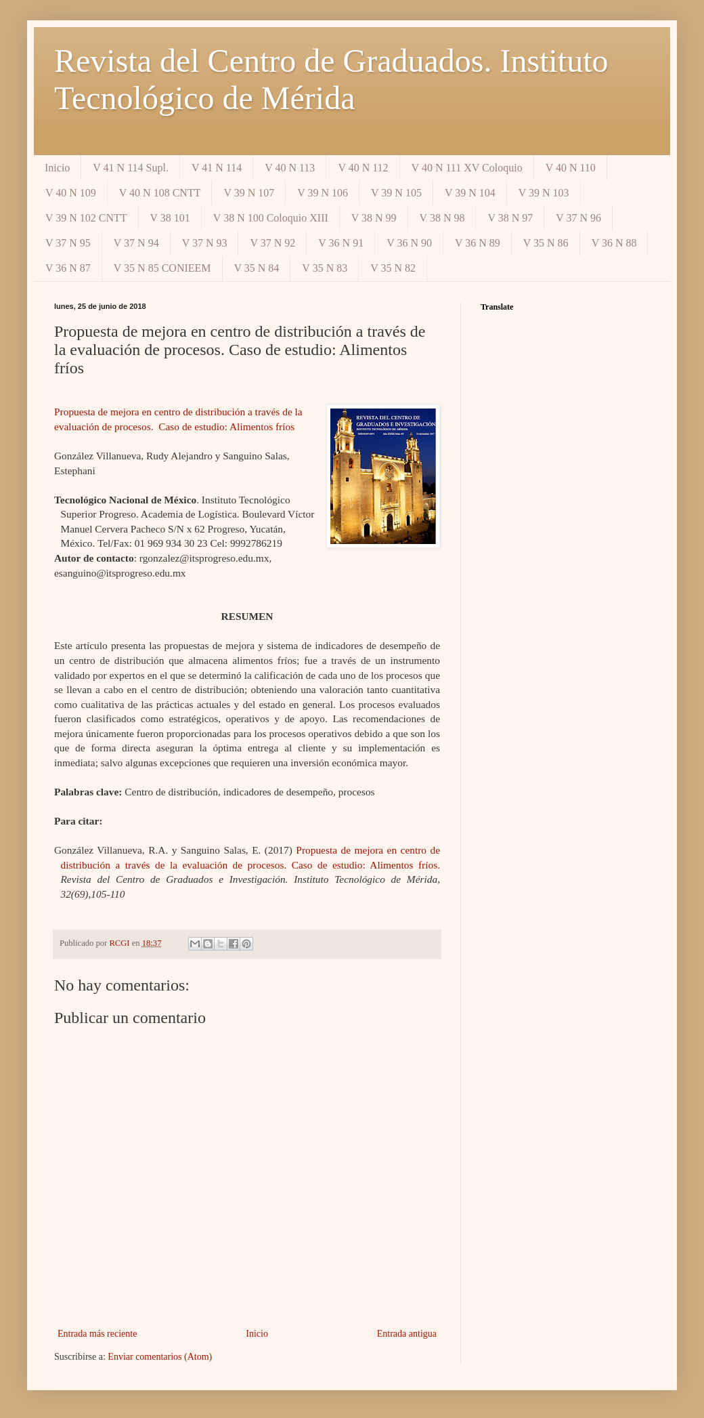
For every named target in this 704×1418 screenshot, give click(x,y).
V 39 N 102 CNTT (86, 218)
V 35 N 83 (324, 268)
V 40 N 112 (363, 167)
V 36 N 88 (614, 243)
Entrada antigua (407, 1334)
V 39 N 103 (544, 193)
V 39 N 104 (470, 193)
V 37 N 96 (578, 218)
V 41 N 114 (217, 167)
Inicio (57, 167)
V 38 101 (170, 218)
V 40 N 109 (70, 193)
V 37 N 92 (272, 243)
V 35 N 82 (393, 268)
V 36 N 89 (477, 243)
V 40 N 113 (290, 167)
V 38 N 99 (374, 218)
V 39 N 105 (396, 193)
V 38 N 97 (510, 218)
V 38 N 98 (442, 218)
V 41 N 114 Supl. (131, 167)
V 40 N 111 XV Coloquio (467, 167)
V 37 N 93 (204, 243)
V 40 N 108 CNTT (160, 193)
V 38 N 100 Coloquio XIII (270, 218)
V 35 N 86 (546, 243)
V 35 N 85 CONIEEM (162, 268)
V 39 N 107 (248, 193)
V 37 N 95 (68, 243)
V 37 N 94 (136, 243)
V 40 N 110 (571, 167)
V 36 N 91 (341, 243)
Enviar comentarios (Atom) (160, 1357)
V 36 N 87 (68, 268)
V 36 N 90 (409, 243)
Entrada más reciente (97, 1334)
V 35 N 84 (257, 268)
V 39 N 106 (322, 193)
